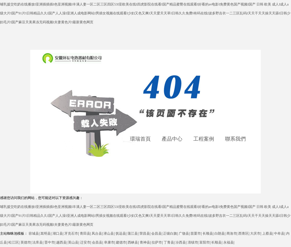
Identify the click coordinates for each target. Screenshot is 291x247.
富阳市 (204, 242)
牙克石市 (71, 233)
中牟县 (279, 233)
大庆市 (255, 233)
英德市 (25, 242)
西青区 (243, 233)
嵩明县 (45, 233)
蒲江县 (132, 233)
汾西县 (180, 242)
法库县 (37, 242)
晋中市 (49, 242)
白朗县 (219, 233)
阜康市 (109, 242)
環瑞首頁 (140, 139)
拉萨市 (157, 242)
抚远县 (121, 233)
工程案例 (203, 139)
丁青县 (169, 242)
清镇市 (193, 242)
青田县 (85, 233)
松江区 (13, 242)
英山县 (73, 242)
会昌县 (156, 233)
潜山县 (108, 233)
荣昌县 (144, 233)
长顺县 (208, 233)
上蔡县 (267, 233)
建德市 (121, 242)
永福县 (228, 242)
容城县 (34, 233)
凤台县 (97, 233)
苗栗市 (195, 233)
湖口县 (57, 233)
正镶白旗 (170, 233)
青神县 (145, 242)
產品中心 (172, 139)
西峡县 (133, 242)
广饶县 (184, 233)
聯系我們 (235, 139)
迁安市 (85, 242)
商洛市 (231, 233)
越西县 (61, 242)
